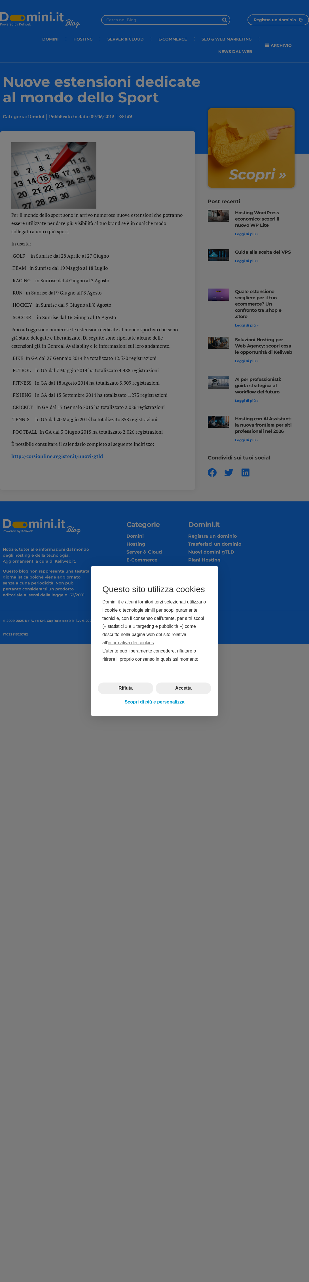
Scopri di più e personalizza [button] (155, 702)
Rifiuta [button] (125, 688)
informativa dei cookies (131, 642)
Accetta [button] (183, 688)
